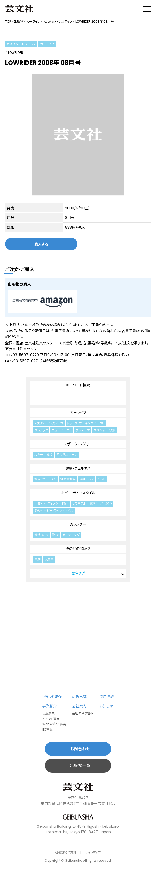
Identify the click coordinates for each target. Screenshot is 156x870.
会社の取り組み (82, 713)
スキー (38, 454)
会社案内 (79, 706)
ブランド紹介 (52, 696)
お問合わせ (80, 749)
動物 (55, 535)
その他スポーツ (67, 454)
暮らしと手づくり (101, 503)
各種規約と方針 (65, 852)
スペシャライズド (104, 430)
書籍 (37, 559)
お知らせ (106, 706)
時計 (65, 503)
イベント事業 (51, 718)
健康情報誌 (68, 479)
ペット (101, 479)
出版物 (18, 21)
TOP (8, 21)
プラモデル (79, 503)
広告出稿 (79, 696)
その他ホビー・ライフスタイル (53, 510)
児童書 (49, 559)
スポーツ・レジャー (78, 444)
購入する (41, 244)
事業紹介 (49, 706)
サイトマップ (93, 852)
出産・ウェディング (46, 503)
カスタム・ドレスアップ (57, 21)
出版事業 (48, 713)
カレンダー (78, 524)
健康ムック (87, 479)
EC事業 (47, 729)
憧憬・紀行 (41, 535)
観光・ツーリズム (45, 479)
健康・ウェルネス (78, 468)
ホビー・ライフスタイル (78, 492)
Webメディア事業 (54, 724)
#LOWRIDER (14, 52)
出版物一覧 (80, 765)
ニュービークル (62, 430)
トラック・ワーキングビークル (86, 423)
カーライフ (33, 21)
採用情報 (106, 696)
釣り (50, 454)
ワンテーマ (82, 430)
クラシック (41, 430)
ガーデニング (71, 535)
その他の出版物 (78, 548)
